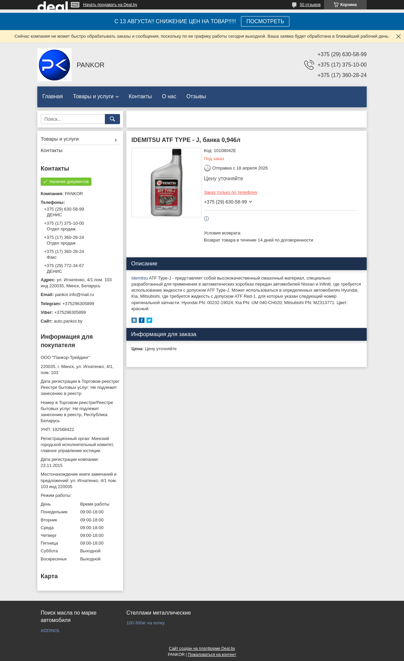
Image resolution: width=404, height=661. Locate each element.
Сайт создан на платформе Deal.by (202, 648)
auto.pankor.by (68, 321)
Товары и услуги (93, 96)
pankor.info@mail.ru (74, 294)
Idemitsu (139, 278)
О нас (169, 96)
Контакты (140, 96)
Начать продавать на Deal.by (110, 4)
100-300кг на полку (145, 622)
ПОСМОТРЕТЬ (265, 21)
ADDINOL (50, 630)
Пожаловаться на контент (212, 654)
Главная (52, 96)
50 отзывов (310, 4)
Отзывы (196, 96)
